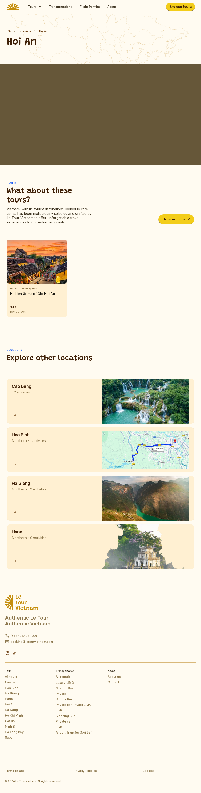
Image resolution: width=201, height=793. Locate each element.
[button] (34, 7)
